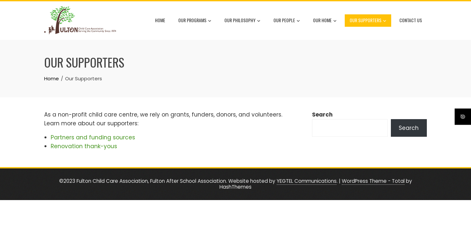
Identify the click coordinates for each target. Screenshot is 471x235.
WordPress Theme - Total (373, 181)
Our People (286, 20)
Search (322, 114)
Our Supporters (368, 20)
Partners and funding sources (93, 137)
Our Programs (194, 20)
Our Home (325, 20)
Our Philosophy (242, 20)
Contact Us (410, 20)
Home (160, 20)
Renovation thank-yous (84, 146)
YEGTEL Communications (307, 181)
